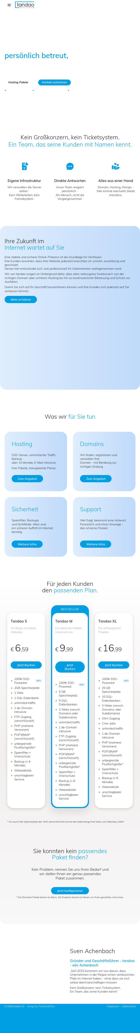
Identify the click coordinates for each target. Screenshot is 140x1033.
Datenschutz (129, 1006)
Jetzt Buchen (26, 665)
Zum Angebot (27, 479)
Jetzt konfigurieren (70, 891)
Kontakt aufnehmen (54, 82)
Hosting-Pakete (18, 82)
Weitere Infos (27, 544)
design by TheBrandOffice (41, 1006)
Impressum (113, 1006)
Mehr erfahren (21, 299)
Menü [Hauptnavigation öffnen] (10, 7)
